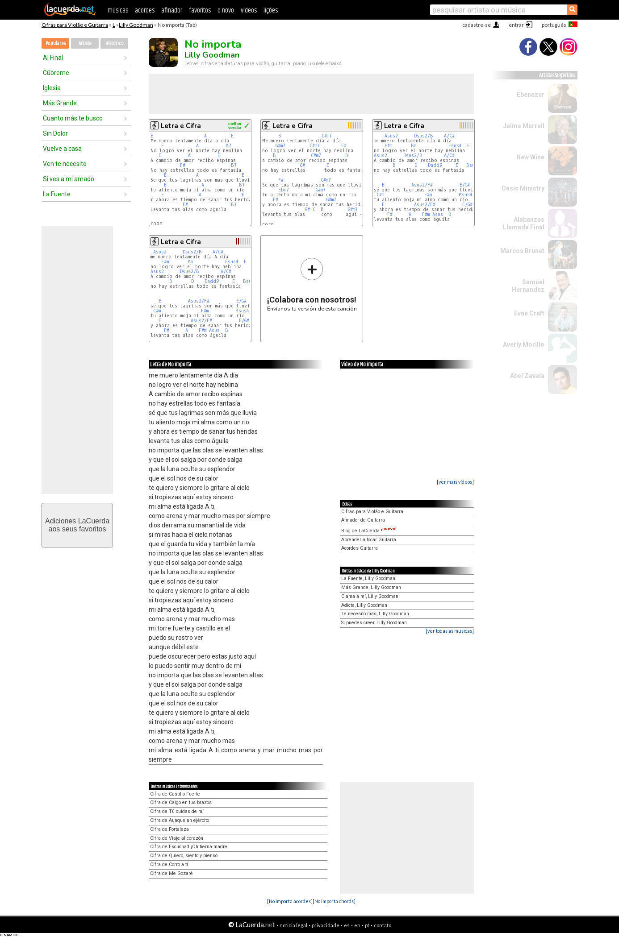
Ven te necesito (65, 163)
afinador (171, 10)
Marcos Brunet (522, 250)
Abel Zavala (527, 375)
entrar (516, 24)
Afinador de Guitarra (363, 520)
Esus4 (455, 146)
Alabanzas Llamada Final (523, 223)
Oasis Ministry (523, 188)
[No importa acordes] (290, 901)
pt (367, 925)
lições (270, 10)
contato (382, 925)
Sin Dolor (55, 133)
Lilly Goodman (136, 24)
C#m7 (327, 136)
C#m (380, 195)
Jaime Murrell (523, 125)
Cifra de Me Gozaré (171, 873)
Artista (85, 43)
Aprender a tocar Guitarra (368, 540)
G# (307, 209)
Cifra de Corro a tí (169, 864)
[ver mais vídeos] (455, 482)
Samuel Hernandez (528, 285)
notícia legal (293, 925)
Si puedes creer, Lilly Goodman (374, 623)
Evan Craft (529, 313)
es (347, 925)
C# (302, 165)
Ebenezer (530, 94)
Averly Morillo (523, 344)
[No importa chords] (334, 901)
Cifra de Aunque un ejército (179, 820)
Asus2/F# (422, 185)
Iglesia (52, 87)
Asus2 (391, 136)
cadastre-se (476, 24)
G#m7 (280, 146)
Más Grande (60, 103)
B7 (228, 146)
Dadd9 (435, 165)
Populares (56, 43)
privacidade (325, 925)
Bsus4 (466, 195)
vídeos (249, 10)
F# (182, 165)
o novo (225, 10)
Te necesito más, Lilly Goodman (375, 614)
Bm (413, 146)
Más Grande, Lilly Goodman (371, 587)
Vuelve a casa (62, 148)
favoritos (200, 10)
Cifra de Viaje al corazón (176, 838)
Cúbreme (56, 72)
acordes (145, 10)
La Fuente (57, 194)
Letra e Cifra (181, 125)
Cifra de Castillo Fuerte (175, 794)
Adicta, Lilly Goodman (364, 605)
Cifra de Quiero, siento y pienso (183, 855)
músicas (118, 10)
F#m (388, 146)
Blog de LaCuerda (369, 531)
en (357, 925)
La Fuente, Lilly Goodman (368, 578)
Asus (437, 214)
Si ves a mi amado (68, 178)
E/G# (465, 185)
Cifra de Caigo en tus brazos (181, 802)
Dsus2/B (423, 136)
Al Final (53, 57)
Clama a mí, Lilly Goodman (369, 596)
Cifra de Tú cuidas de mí (177, 811)
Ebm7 (283, 190)
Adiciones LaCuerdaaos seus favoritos (77, 525)
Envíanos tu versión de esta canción (312, 284)
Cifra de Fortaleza (169, 829)
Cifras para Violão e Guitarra (75, 24)
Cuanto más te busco (73, 118)
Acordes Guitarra (359, 548)
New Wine (530, 157)
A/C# (449, 136)
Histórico (114, 43)
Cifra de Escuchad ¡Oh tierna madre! (189, 847)
